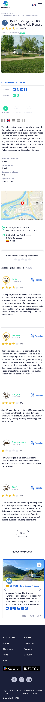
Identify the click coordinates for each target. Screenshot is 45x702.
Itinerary (5, 109)
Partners (28, 649)
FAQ (5, 660)
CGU (14, 691)
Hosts (5, 655)
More (22, 533)
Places (11, 13)
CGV (21, 691)
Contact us (29, 643)
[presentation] (5, 54)
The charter (8, 649)
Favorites (17, 109)
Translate (37, 280)
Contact (28, 109)
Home (3, 13)
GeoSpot (28, 655)
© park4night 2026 (11, 698)
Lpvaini (22, 33)
